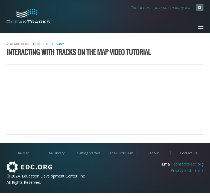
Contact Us (188, 153)
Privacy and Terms (187, 170)
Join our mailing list (172, 7)
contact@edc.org (188, 164)
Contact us (140, 7)
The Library (54, 44)
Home (37, 44)
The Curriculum (121, 153)
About (154, 153)
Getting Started (88, 153)
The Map (23, 153)
